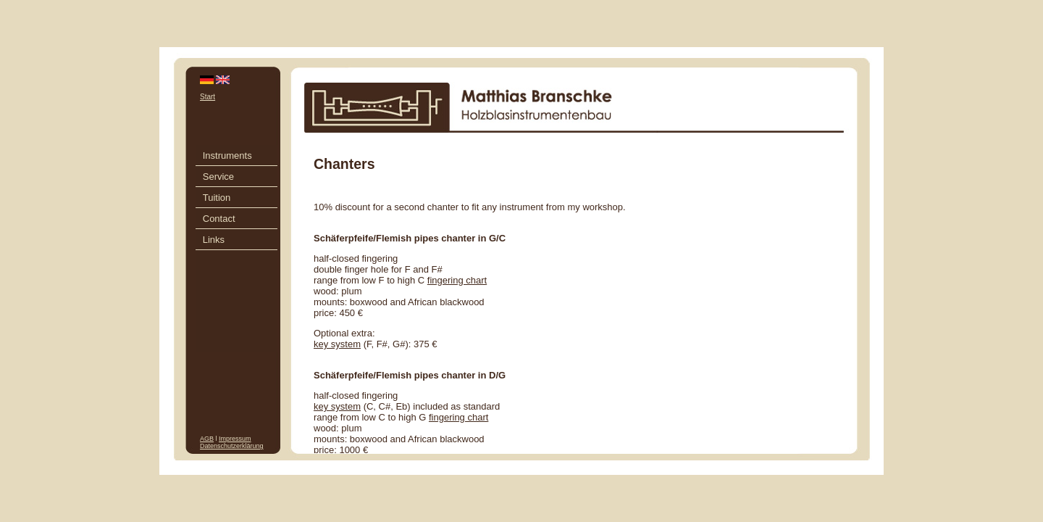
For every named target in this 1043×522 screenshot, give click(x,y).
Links (214, 239)
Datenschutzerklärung (232, 446)
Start (207, 97)
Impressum (235, 438)
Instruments (227, 155)
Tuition (217, 197)
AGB (207, 438)
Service (218, 176)
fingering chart (457, 280)
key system (337, 344)
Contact (219, 218)
